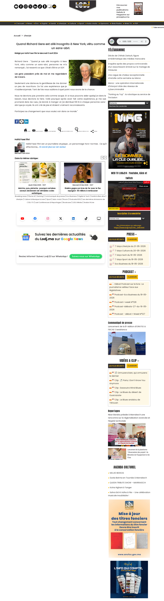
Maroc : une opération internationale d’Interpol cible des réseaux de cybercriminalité (128, 80)
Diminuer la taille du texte (54, 139)
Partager (77, 139)
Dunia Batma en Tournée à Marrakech (126, 452)
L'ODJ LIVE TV (98, 586)
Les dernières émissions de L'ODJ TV (40, 210)
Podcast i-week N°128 (125, 288)
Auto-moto (91, 23)
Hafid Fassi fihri (30, 53)
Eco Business (82, 204)
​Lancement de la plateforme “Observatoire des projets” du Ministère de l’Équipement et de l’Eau (138, 429)
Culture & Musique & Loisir (56, 207)
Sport (80, 23)
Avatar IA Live (67, 214)
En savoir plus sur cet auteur (53, 155)
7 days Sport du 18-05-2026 (128, 250)
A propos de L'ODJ (31, 586)
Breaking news (23, 204)
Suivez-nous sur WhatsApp (86, 268)
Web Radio (116, 23)
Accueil (18, 35)
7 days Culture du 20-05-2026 (129, 241)
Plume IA (36, 204)
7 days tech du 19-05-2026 (127, 245)
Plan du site (75, 598)
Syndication (88, 598)
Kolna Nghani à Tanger (119, 461)
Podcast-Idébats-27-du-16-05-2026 (132, 292)
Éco (36, 23)
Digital (43, 23)
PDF (135, 23)
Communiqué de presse (63, 204)
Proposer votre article (65, 586)
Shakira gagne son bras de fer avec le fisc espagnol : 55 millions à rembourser (82, 198)
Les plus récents (118, 230)
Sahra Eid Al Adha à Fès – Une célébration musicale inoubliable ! (127, 467)
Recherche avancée (117, 97)
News (29, 23)
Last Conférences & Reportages (75, 210)
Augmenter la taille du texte (90, 131)
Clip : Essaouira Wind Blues (127, 369)
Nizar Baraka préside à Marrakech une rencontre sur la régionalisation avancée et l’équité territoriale (129, 394)
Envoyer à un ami (38, 131)
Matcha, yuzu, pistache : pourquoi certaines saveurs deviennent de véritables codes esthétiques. (37, 198)
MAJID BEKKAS (115, 448)
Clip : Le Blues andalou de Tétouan (131, 380)
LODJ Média (53, 214)
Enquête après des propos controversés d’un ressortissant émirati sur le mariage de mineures (127, 65)
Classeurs (135, 230)
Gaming (46, 204)
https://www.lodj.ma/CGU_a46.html (129, 219)
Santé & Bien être (23, 207)
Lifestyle (61, 23)
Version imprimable (61, 131)
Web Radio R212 (133, 587)
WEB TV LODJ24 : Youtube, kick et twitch (129, 166)
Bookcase (98, 210)
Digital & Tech (97, 204)
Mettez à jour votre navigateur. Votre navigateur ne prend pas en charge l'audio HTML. (133, 41)
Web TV (127, 23)
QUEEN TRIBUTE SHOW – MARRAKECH (125, 457)
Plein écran (144, 177)
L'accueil (19, 23)
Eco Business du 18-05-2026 (128, 254)
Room (93, 207)
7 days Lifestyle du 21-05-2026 (129, 237)
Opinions (104, 23)
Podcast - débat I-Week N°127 (129, 297)
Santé (52, 23)
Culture (72, 23)
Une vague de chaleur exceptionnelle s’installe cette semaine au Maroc (128, 73)
